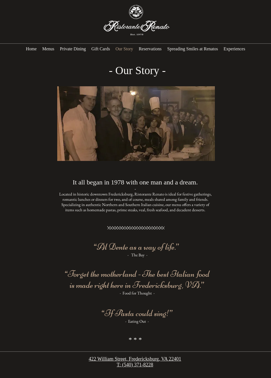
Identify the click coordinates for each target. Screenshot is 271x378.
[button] (136, 123)
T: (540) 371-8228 (135, 364)
